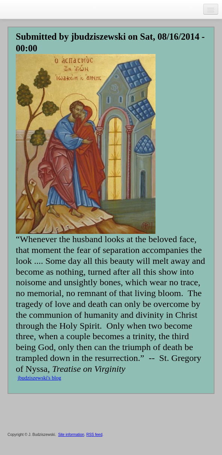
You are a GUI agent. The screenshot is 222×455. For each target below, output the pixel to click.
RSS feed (94, 435)
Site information (71, 435)
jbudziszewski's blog (39, 378)
